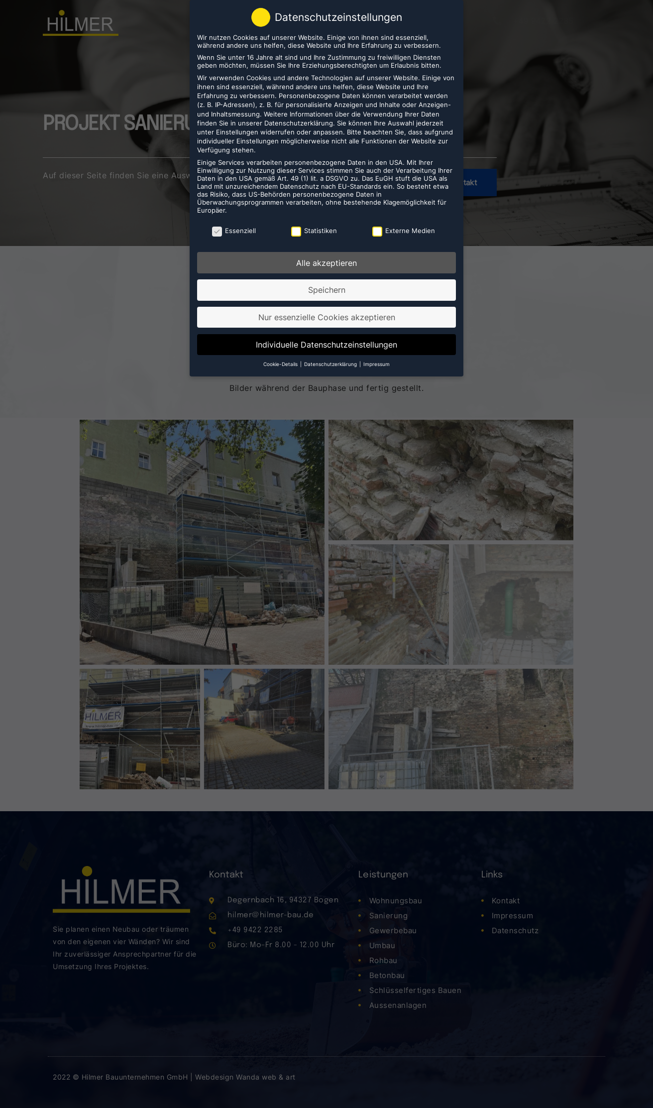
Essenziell (234, 229)
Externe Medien (403, 229)
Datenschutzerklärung (298, 121)
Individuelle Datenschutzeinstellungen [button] (326, 343)
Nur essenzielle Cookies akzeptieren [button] (326, 316)
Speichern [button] (326, 288)
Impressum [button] (376, 363)
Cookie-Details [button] (281, 363)
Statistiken (314, 229)
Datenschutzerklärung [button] (331, 363)
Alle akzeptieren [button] (326, 261)
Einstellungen (237, 130)
